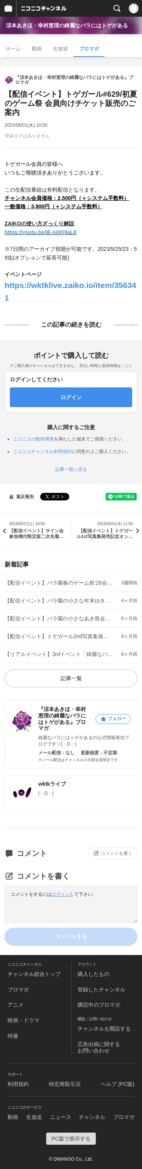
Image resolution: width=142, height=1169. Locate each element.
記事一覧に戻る (71, 469)
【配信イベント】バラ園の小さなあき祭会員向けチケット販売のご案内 (59, 618)
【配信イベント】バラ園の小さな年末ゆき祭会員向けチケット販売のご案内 (59, 600)
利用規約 (18, 1084)
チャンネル (92, 1117)
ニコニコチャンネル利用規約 (42, 451)
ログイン (60, 894)
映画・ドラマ (23, 1020)
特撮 (13, 1036)
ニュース (60, 1117)
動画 (37, 49)
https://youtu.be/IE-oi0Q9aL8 (40, 232)
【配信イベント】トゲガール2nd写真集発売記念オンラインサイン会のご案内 (59, 636)
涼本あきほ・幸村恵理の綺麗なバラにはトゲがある (67, 25)
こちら (126, 365)
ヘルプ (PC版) (117, 1084)
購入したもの (93, 974)
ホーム (13, 49)
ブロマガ (89, 49)
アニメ (15, 1005)
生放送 (60, 49)
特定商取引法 (65, 1084)
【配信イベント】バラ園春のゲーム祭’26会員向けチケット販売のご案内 (59, 582)
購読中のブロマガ (99, 1005)
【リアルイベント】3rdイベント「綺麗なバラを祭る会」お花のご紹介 (59, 654)
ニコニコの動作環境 (33, 439)
